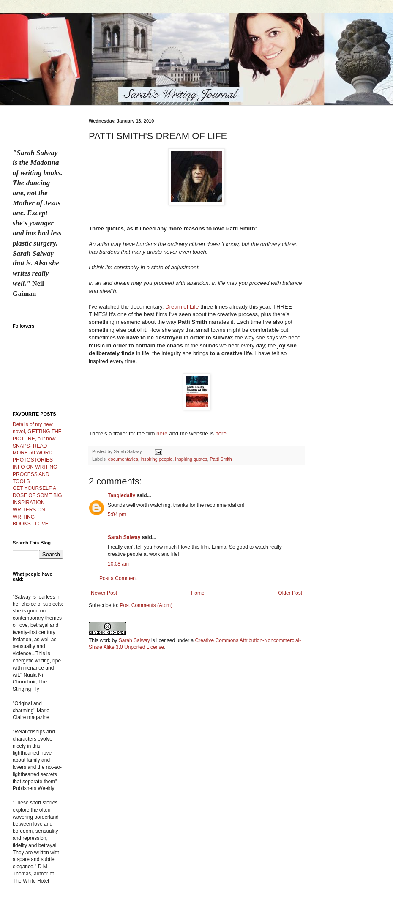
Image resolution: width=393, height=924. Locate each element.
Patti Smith (221, 459)
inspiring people (157, 459)
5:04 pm (117, 514)
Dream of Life (182, 306)
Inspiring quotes (191, 459)
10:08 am (118, 564)
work (105, 640)
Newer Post (104, 593)
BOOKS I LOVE (31, 524)
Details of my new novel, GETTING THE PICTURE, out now (37, 431)
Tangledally (121, 495)
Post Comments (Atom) (146, 605)
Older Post (290, 593)
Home (198, 593)
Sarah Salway (124, 537)
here (161, 433)
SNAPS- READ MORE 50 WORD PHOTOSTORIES (33, 453)
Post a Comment (118, 578)
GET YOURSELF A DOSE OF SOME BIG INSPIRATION (37, 495)
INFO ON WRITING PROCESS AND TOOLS (35, 474)
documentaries (123, 459)
